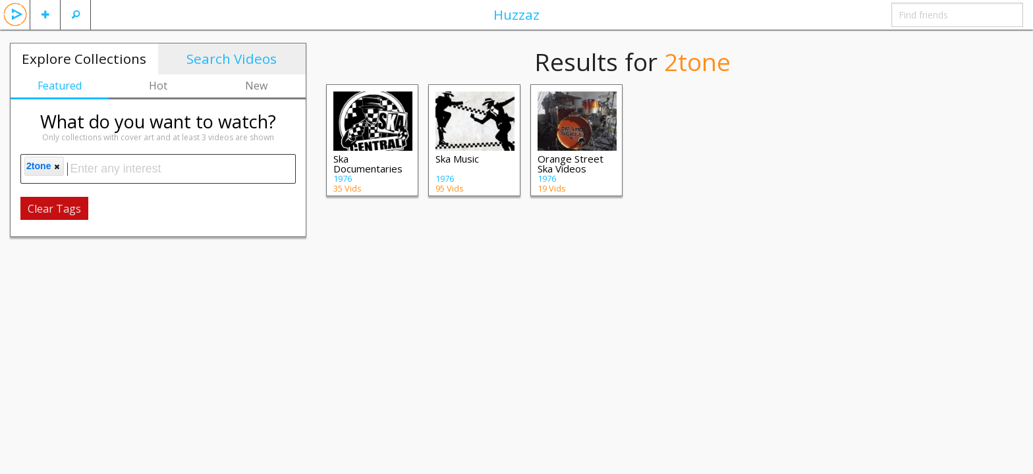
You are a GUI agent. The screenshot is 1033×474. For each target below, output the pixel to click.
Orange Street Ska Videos (570, 163)
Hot (158, 85)
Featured (60, 85)
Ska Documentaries (368, 163)
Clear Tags (54, 208)
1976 (342, 178)
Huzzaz (516, 14)
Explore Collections (84, 58)
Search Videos (231, 58)
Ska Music (457, 158)
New (256, 85)
